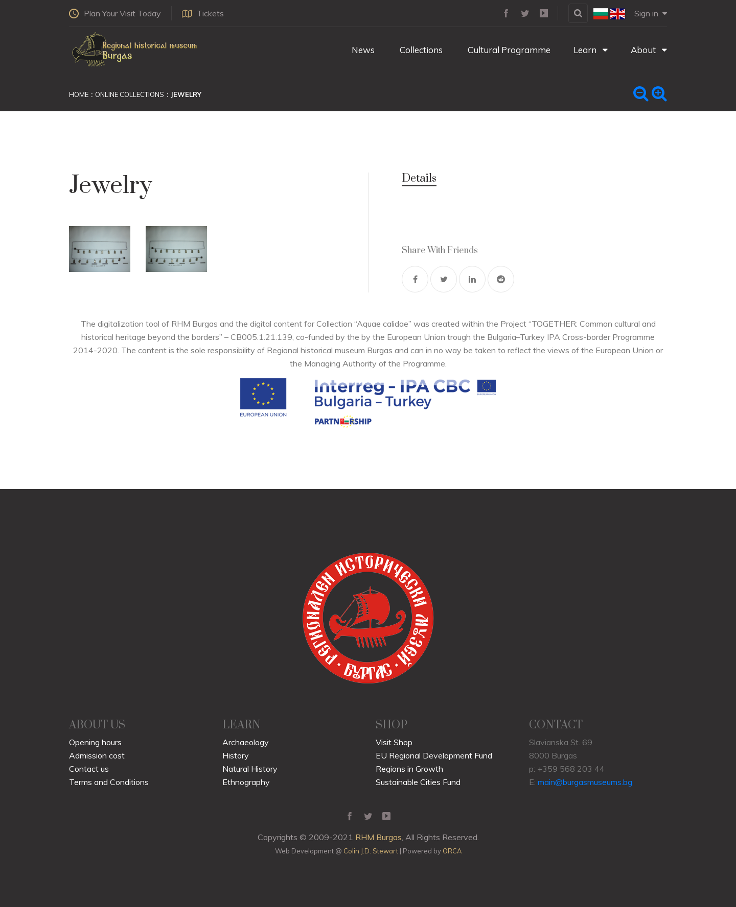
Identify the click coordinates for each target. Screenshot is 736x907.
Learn (590, 49)
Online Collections (129, 94)
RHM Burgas (378, 837)
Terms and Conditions (109, 782)
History (235, 755)
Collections (420, 49)
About (649, 49)
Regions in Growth (409, 769)
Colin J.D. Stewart (370, 851)
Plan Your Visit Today (115, 13)
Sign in (650, 13)
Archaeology (245, 742)
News (362, 49)
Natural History (250, 769)
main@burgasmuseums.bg (585, 782)
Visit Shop (394, 742)
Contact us (89, 769)
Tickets (203, 13)
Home (78, 94)
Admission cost (97, 755)
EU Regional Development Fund (434, 755)
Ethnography (246, 782)
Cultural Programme (508, 49)
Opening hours (95, 742)
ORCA (452, 851)
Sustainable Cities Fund (418, 782)
